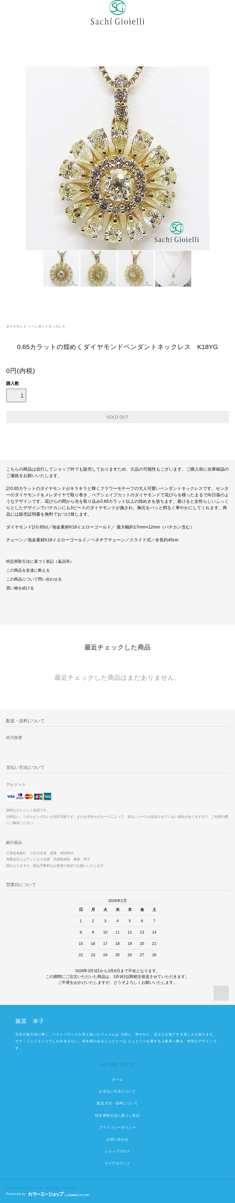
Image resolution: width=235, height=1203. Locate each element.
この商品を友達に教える (28, 570)
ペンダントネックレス (48, 326)
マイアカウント (118, 1163)
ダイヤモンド (16, 326)
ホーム (117, 1079)
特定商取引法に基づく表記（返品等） (40, 561)
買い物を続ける (20, 588)
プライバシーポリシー (117, 1127)
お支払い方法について (117, 1091)
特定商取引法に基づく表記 (117, 1115)
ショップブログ (118, 1151)
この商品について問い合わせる (34, 579)
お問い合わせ (117, 1139)
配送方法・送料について (117, 1103)
